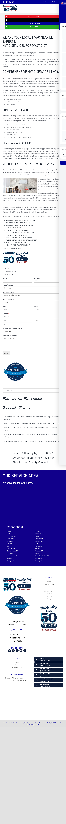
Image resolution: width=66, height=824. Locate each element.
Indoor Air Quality (17, 667)
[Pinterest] (21, 650)
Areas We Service (49, 584)
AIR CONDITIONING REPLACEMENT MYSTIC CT (20, 225)
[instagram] (6, 2)
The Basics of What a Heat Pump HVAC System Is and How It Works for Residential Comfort (33, 423)
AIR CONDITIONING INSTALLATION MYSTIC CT (20, 220)
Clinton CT (10, 534)
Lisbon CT (38, 544)
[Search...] (33, 390)
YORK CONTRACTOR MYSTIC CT (16, 242)
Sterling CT (38, 561)
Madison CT (39, 551)
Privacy (49, 599)
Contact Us (49, 596)
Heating (17, 665)
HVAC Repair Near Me (34, 725)
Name (5, 278)
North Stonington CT (42, 556)
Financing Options (49, 591)
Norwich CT (39, 546)
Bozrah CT (10, 531)
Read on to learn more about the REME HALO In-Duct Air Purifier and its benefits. (35, 158)
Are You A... (6, 269)
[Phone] (48, 309)
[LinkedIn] (24, 650)
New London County (25, 462)
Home (49, 581)
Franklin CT (10, 539)
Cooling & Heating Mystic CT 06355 (33, 453)
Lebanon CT (39, 541)
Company (37, 278)
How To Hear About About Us (12, 328)
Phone (36, 306)
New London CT (12, 556)
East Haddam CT (12, 536)
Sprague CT (10, 561)
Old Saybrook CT (12, 551)
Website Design (7, 723)
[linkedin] (13, 2)
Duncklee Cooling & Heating (44, 723)
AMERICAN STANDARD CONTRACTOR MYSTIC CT (21, 240)
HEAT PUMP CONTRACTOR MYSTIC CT (18, 245)
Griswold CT (39, 539)
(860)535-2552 (16, 249)
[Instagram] (13, 650)
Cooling (17, 662)
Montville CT (11, 553)
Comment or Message (10, 335)
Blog (49, 586)
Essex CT (38, 536)
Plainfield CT (39, 558)
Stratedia (15, 723)
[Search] (5, 390)
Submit (6, 353)
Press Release (49, 589)
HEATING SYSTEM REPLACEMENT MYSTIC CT (20, 238)
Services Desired (9, 292)
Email (5, 306)
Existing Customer (11, 271)
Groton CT (10, 541)
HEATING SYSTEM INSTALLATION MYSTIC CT (20, 233)
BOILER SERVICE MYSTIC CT (14, 228)
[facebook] (3, 2)
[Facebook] (9, 650)
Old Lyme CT (11, 549)
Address (6, 313)
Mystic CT (38, 553)
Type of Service (8, 285)
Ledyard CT (10, 544)
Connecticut (45, 462)
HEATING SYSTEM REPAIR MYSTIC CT (17, 235)
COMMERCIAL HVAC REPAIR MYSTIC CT (18, 230)
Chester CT (38, 531)
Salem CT (38, 549)
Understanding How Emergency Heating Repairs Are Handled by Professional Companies (32, 441)
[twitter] (10, 2)
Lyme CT (9, 546)
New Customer (10, 274)
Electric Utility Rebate (49, 594)
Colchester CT (39, 534)
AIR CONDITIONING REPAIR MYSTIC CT (18, 223)
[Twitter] (17, 650)
